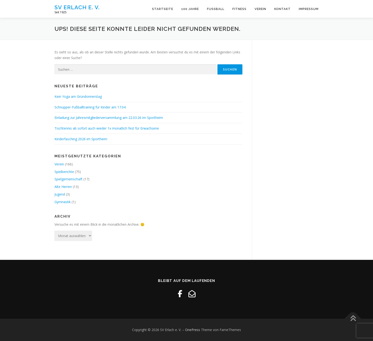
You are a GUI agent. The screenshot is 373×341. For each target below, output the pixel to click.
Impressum (309, 9)
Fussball (215, 9)
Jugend (59, 194)
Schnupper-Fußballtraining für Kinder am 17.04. (90, 107)
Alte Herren (63, 186)
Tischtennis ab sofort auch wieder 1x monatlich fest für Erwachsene (106, 128)
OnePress (192, 329)
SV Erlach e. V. (77, 7)
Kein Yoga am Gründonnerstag (78, 96)
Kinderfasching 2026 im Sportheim (80, 139)
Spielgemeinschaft (68, 179)
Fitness (239, 9)
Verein (260, 9)
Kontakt (282, 9)
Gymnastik (62, 202)
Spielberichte (64, 171)
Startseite (162, 9)
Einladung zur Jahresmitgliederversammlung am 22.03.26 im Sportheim (108, 117)
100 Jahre (190, 9)
